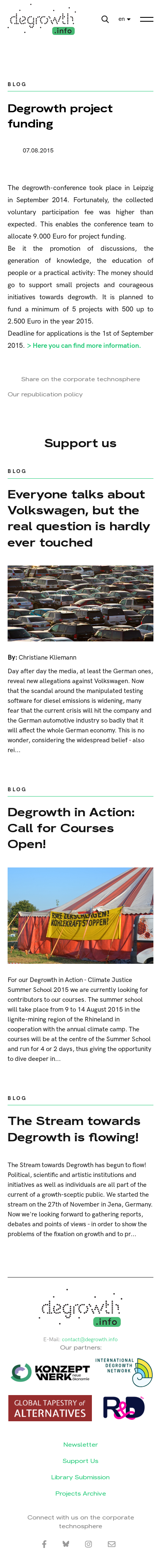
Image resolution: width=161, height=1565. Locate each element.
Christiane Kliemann (47, 658)
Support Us (80, 1461)
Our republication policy (45, 394)
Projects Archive (80, 1493)
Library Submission (80, 1477)
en (121, 19)
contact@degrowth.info (90, 1339)
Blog (17, 84)
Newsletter (80, 1445)
